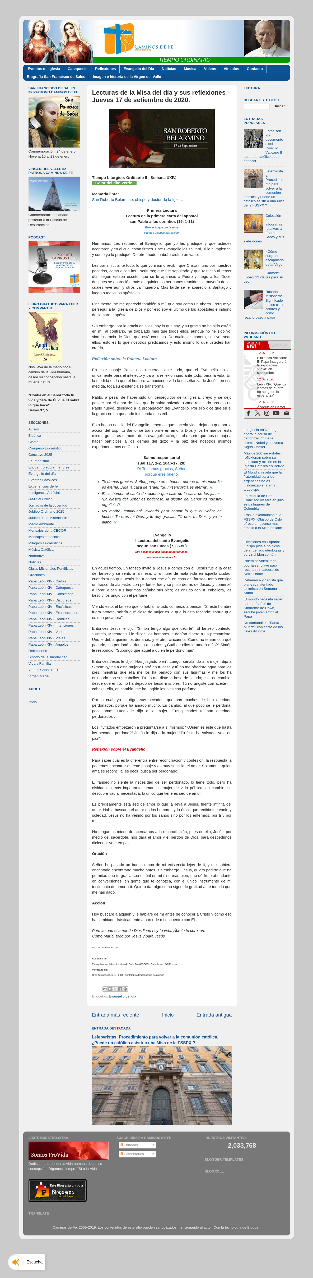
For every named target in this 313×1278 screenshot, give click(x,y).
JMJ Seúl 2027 (40, 499)
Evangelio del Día (138, 69)
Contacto (255, 69)
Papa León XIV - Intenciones (51, 625)
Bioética (35, 436)
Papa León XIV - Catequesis (51, 588)
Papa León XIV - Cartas (47, 581)
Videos (210, 69)
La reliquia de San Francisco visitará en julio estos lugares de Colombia (264, 502)
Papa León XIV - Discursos (50, 600)
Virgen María (39, 676)
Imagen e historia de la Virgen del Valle (127, 77)
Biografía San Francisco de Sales (56, 77)
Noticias (169, 69)
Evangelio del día (122, 996)
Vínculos (231, 69)
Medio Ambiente (41, 524)
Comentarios (132, 1154)
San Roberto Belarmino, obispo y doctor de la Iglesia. (138, 199)
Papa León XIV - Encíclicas (50, 607)
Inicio (168, 1015)
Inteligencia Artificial (44, 493)
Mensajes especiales (45, 537)
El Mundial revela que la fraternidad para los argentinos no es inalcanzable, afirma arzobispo (263, 480)
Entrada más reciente (115, 1015)
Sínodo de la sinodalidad (48, 657)
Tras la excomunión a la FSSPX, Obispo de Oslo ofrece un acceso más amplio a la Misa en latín (263, 521)
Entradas (129, 1145)
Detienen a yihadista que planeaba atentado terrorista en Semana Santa (263, 586)
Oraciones (37, 575)
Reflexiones (105, 69)
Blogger (253, 1227)
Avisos (34, 429)
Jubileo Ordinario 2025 (46, 511)
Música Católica (41, 549)
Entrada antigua (214, 1015)
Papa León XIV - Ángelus (49, 644)
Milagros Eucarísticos (45, 543)
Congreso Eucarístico (46, 448)
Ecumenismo (39, 461)
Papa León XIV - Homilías (49, 619)
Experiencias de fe (43, 486)
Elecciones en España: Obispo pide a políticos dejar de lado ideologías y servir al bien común (264, 548)
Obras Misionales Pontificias (51, 569)
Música (190, 69)
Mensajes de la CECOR (47, 530)
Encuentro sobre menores (49, 467)
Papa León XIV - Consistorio (51, 594)
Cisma (34, 442)
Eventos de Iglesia (44, 69)
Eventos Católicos (43, 480)
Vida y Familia (40, 663)
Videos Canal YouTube (47, 670)
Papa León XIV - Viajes (47, 638)
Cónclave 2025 (40, 455)
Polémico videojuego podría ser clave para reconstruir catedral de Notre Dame (261, 567)
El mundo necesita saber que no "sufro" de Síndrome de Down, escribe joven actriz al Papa (263, 607)
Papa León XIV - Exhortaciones (53, 613)
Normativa (37, 556)
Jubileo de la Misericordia (49, 518)
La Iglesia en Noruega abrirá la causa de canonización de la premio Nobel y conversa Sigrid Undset (263, 438)
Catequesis (77, 69)
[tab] (256, 345)
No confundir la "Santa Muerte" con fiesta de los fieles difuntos (263, 627)
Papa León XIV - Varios (47, 632)
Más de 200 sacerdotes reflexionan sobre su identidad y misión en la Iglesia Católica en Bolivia (264, 459)
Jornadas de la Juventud (48, 505)
